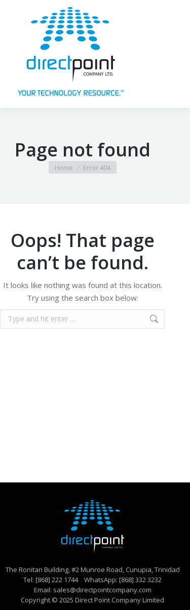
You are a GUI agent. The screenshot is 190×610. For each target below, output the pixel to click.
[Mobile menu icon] (169, 54)
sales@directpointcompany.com (102, 589)
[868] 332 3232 (140, 579)
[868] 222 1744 (56, 579)
